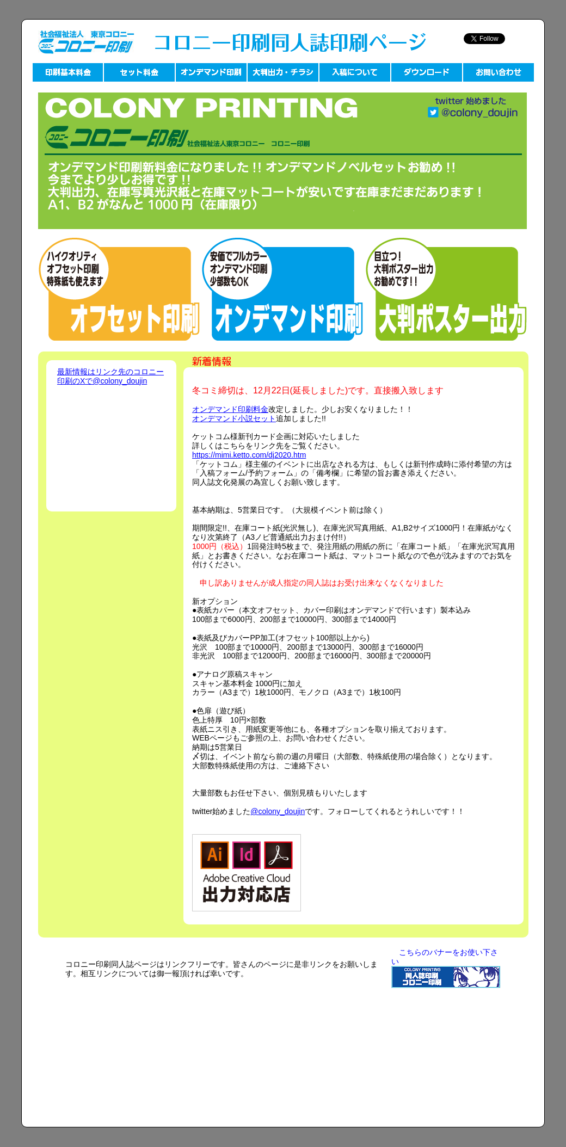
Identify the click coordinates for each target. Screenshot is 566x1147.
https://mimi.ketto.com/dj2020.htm (249, 455)
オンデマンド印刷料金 (230, 409)
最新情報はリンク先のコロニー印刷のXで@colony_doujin (110, 376)
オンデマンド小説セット (234, 418)
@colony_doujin (277, 811)
